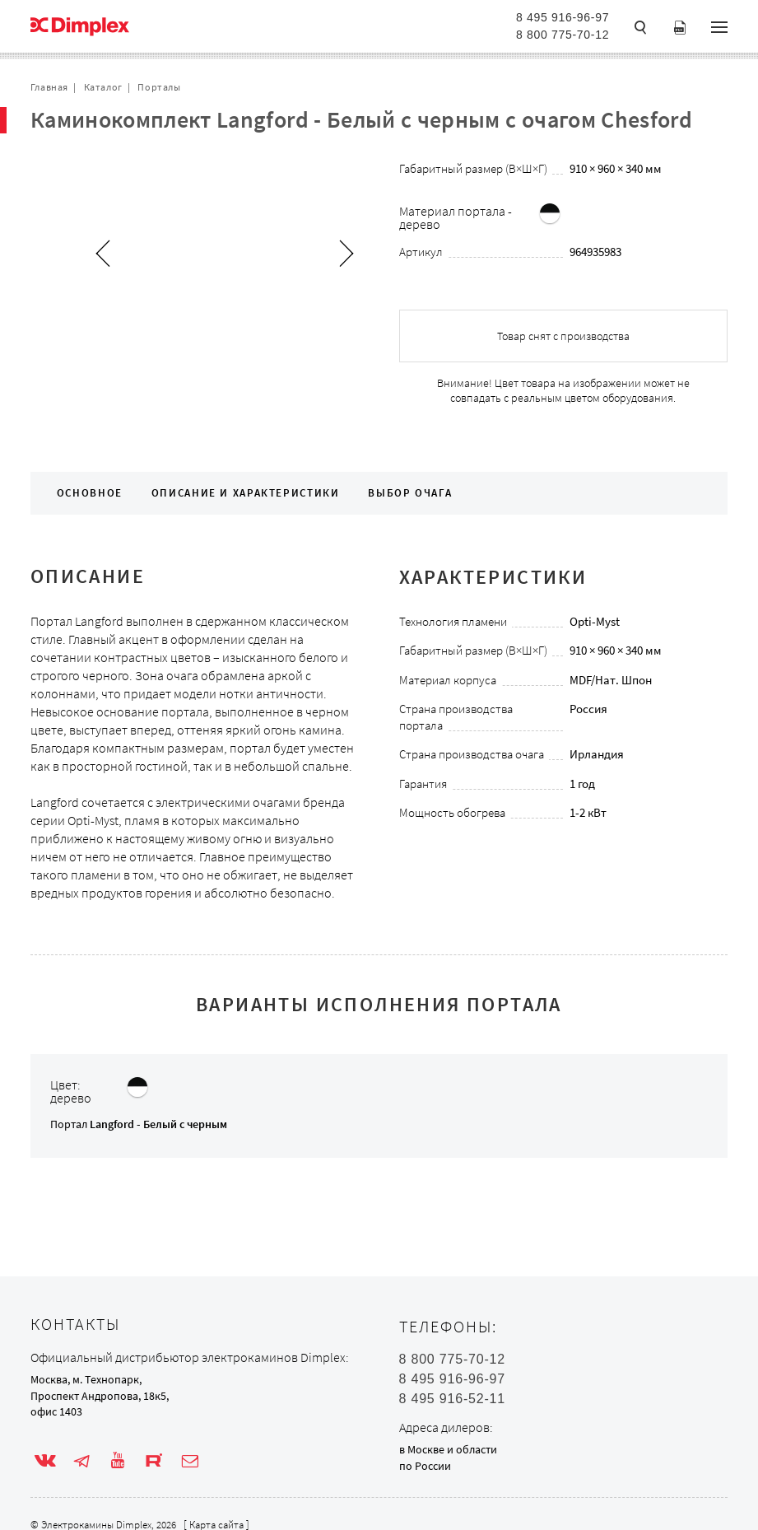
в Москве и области (448, 1449)
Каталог (103, 87)
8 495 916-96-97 (562, 17)
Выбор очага (410, 493)
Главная (49, 87)
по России (425, 1465)
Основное (90, 493)
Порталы (158, 87)
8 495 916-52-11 (452, 1399)
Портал (138, 1124)
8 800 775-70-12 (562, 34)
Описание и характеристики (245, 493)
